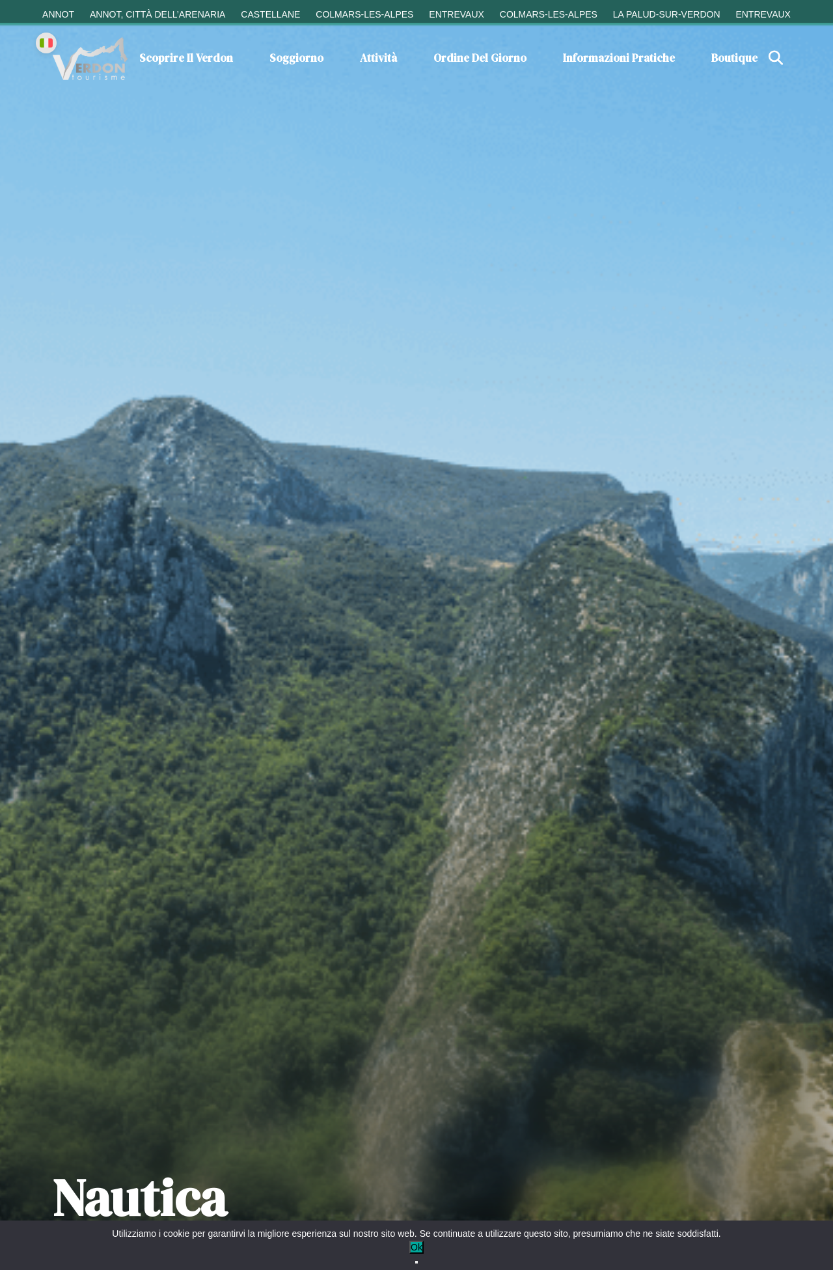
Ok (416, 1247)
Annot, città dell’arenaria (158, 14)
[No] (416, 1262)
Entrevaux (456, 14)
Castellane (270, 14)
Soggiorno (296, 58)
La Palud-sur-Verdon (666, 14)
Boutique (734, 58)
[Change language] (46, 43)
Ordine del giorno (479, 58)
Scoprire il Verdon (186, 58)
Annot (58, 14)
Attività (378, 58)
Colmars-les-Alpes (364, 14)
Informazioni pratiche (619, 58)
